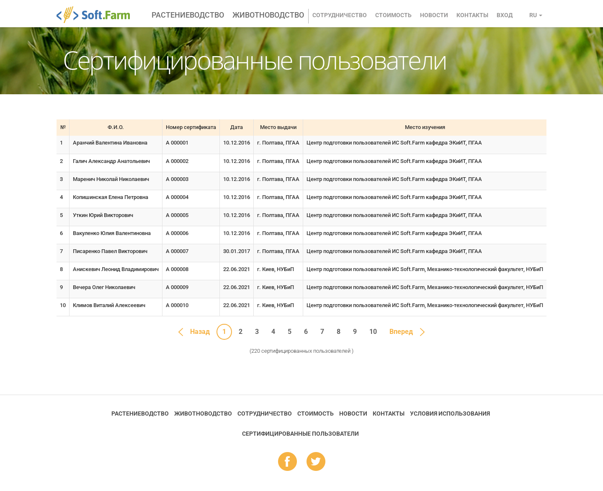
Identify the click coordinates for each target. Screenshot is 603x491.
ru (535, 15)
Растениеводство (188, 14)
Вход (505, 15)
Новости (434, 15)
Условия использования (450, 413)
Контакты (472, 15)
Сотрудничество (339, 15)
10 (373, 332)
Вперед (401, 332)
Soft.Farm (98, 14)
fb (287, 462)
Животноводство (268, 14)
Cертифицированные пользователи (300, 433)
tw (316, 462)
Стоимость (393, 15)
